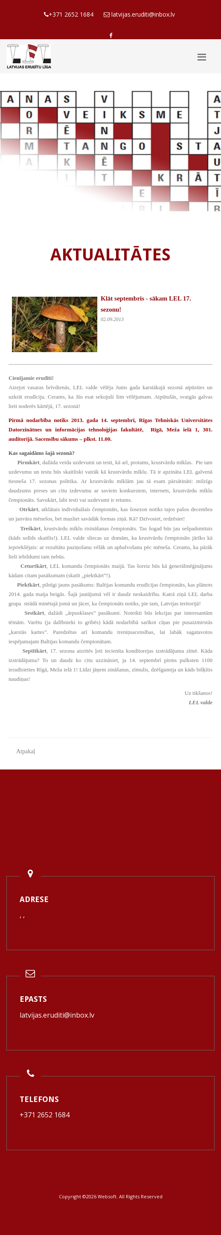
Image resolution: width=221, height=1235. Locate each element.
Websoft (107, 1196)
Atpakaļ (25, 751)
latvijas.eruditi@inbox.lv (57, 1015)
